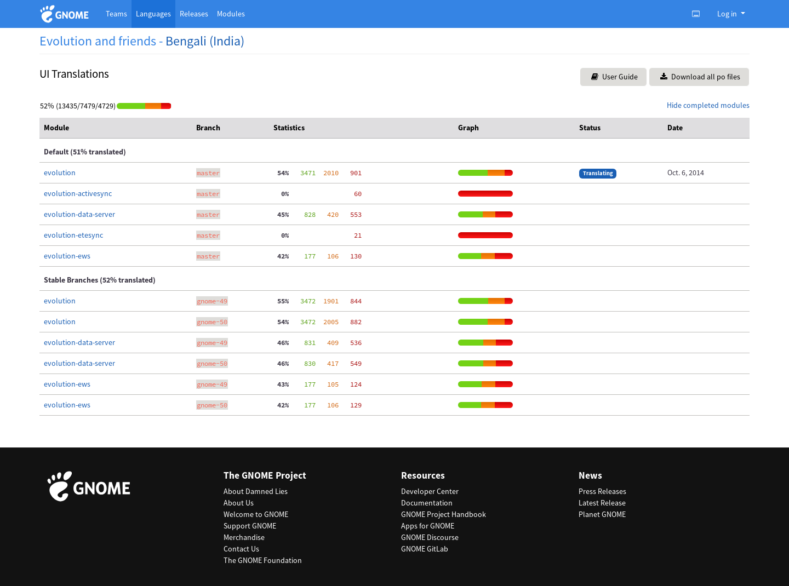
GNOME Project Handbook (443, 514)
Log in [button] (728, 14)
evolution (60, 172)
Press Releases (602, 491)
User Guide (614, 77)
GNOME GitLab (424, 549)
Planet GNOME (602, 514)
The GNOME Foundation (263, 560)
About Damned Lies (256, 491)
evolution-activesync (78, 193)
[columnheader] (115, 128)
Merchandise (244, 537)
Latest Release (602, 503)
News (590, 475)
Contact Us (241, 549)
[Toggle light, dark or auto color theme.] (699, 14)
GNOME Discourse (430, 537)
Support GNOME (250, 526)
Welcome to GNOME (256, 514)
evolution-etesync (73, 235)
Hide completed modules (708, 105)
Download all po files (700, 77)
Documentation (427, 503)
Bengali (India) (204, 40)
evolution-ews (67, 256)
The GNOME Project (265, 475)
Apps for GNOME (427, 526)
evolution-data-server (79, 214)
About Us (239, 503)
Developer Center (430, 491)
